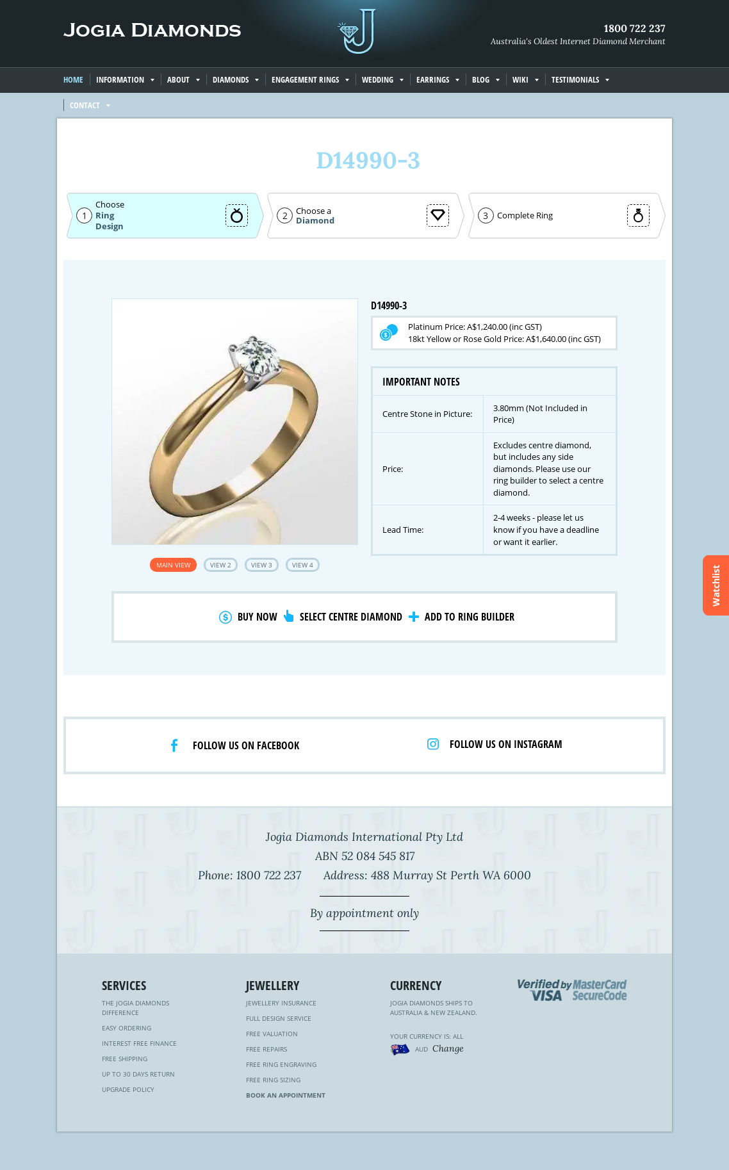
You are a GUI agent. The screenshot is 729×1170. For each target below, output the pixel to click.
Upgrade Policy (128, 1089)
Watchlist (716, 585)
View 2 (220, 564)
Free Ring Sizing (273, 1079)
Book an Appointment (285, 1095)
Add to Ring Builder (469, 617)
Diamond (315, 220)
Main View (173, 564)
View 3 (261, 564)
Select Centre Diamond (351, 617)
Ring (104, 215)
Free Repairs (266, 1048)
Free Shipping (124, 1058)
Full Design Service (278, 1018)
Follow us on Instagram (506, 744)
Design (109, 226)
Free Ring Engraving (281, 1064)
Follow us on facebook (246, 745)
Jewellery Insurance (281, 1002)
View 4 (302, 564)
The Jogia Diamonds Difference (135, 1007)
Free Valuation (272, 1033)
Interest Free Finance (139, 1043)
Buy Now (257, 617)
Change (448, 1048)
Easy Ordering (126, 1027)
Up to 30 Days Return (138, 1073)
